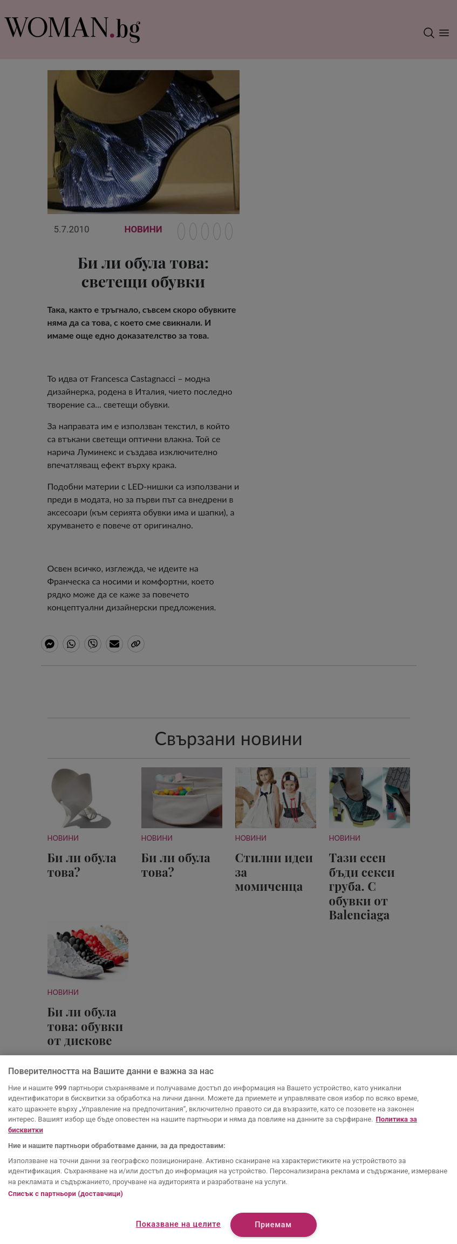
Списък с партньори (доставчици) (65, 1194)
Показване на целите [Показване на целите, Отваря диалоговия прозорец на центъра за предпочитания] (178, 1224)
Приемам (273, 1224)
